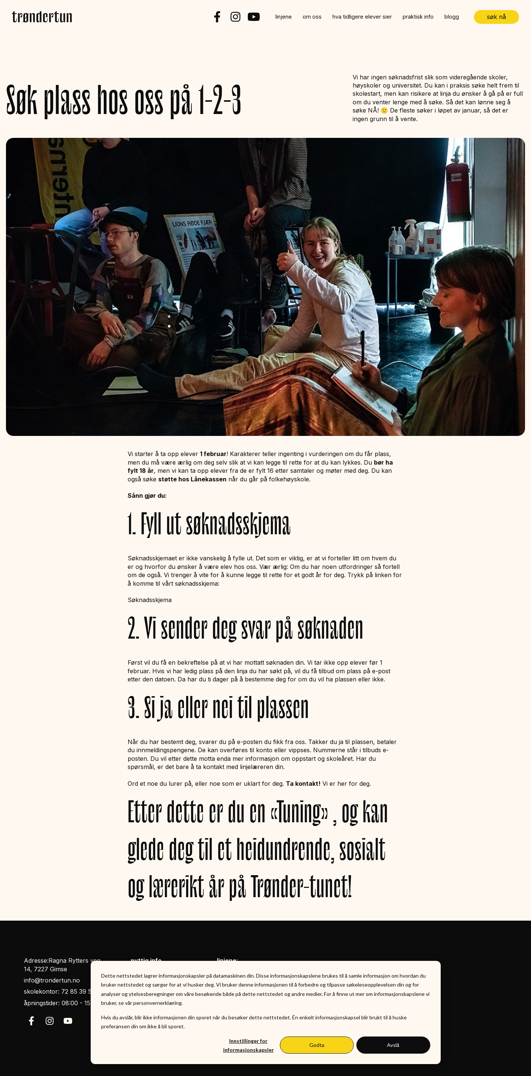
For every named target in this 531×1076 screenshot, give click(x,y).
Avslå (393, 1045)
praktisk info (418, 16)
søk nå (496, 16)
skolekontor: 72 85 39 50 (59, 991)
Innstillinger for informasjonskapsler (248, 1045)
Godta (316, 1045)
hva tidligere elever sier (362, 16)
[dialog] (266, 1012)
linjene (283, 16)
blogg (451, 16)
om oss (312, 16)
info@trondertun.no (52, 980)
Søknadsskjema (150, 600)
